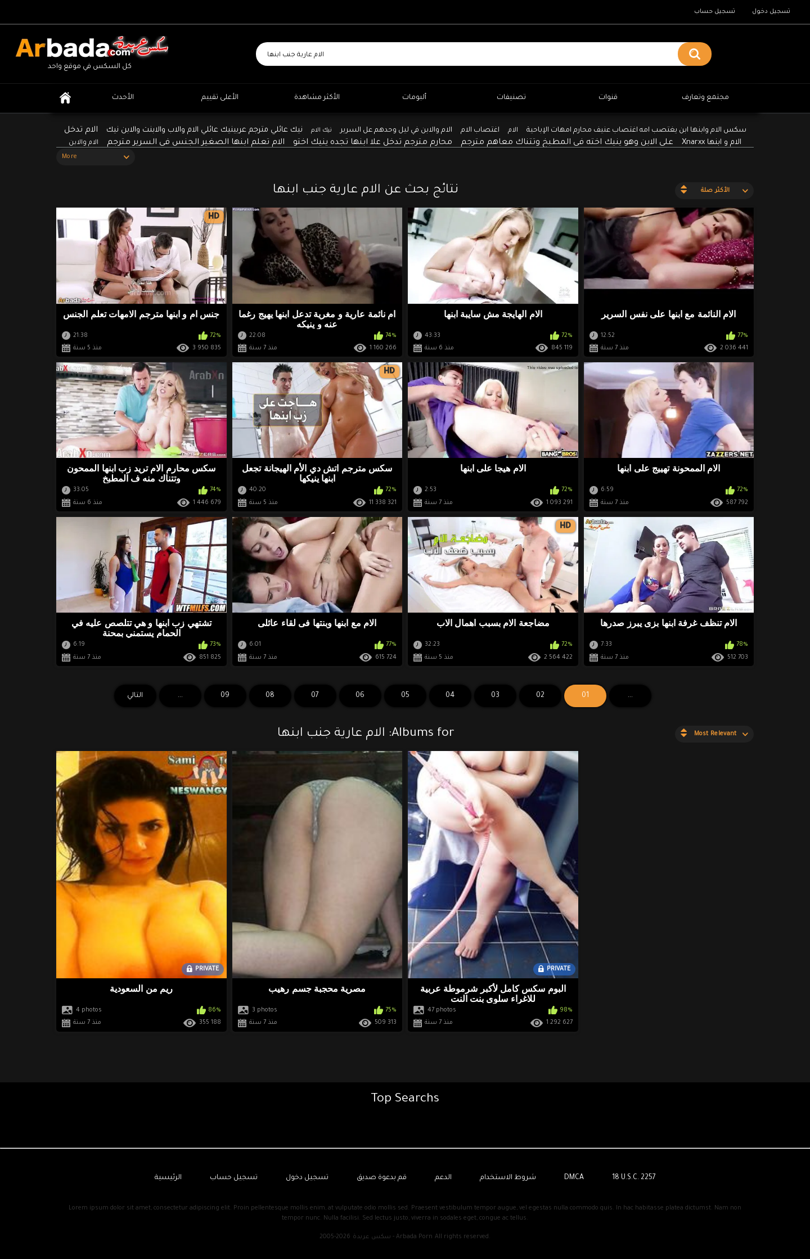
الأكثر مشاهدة (317, 98)
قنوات (608, 98)
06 (360, 696)
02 (540, 696)
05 (405, 696)
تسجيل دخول (771, 11)
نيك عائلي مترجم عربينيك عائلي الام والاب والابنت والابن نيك (204, 130)
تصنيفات (511, 98)
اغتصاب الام (480, 130)
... (180, 696)
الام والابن (83, 143)
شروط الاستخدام (508, 1178)
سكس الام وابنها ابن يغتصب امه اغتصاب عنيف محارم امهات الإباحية (636, 130)
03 (495, 696)
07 (315, 696)
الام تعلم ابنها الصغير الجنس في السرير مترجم (196, 142)
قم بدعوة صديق (382, 1178)
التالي (135, 696)
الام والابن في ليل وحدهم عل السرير (396, 130)
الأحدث (123, 98)
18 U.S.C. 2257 (634, 1178)
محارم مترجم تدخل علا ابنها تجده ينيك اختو (372, 142)
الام (513, 130)
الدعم (443, 1178)
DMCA (574, 1178)
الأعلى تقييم (219, 98)
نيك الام (321, 130)
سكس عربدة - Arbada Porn (393, 1237)
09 (225, 696)
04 (450, 696)
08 (270, 696)
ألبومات (414, 98)
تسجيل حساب (714, 11)
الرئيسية (65, 98)
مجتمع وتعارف (705, 98)
